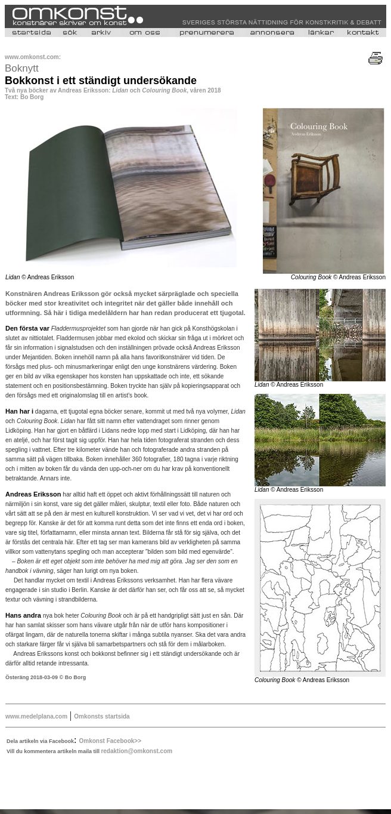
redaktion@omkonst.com (136, 751)
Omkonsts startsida (101, 716)
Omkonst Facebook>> (110, 741)
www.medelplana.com (36, 716)
